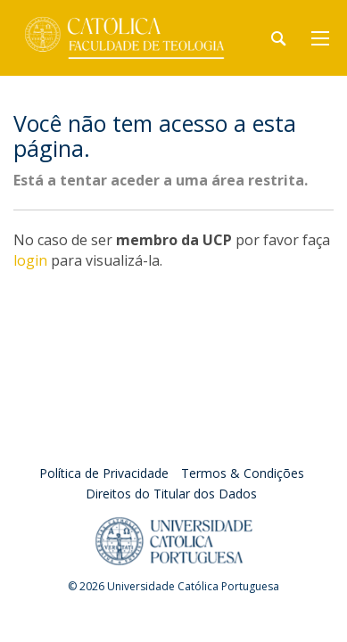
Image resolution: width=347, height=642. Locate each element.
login (30, 260)
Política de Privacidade (104, 473)
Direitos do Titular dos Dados (171, 493)
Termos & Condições (242, 473)
